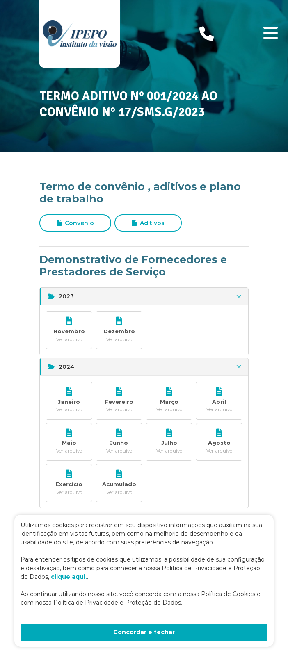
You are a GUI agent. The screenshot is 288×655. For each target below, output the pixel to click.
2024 (145, 367)
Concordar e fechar (144, 632)
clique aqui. (69, 576)
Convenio (75, 223)
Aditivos (148, 223)
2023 (145, 296)
